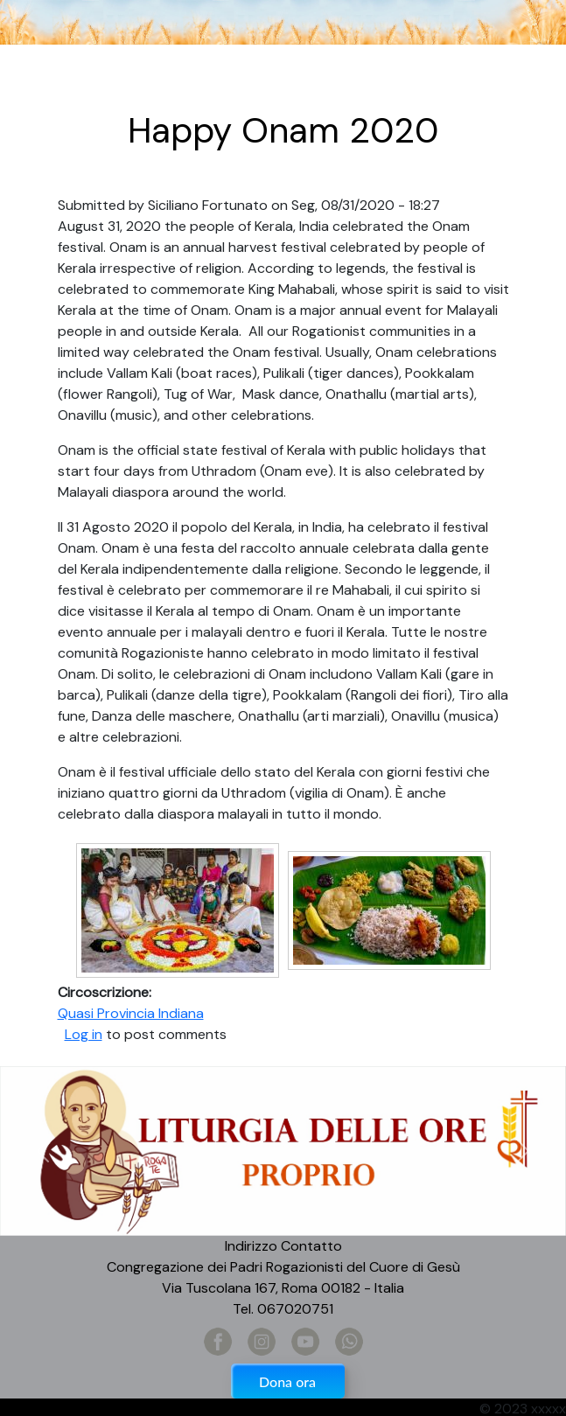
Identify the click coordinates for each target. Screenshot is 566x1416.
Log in (83, 1034)
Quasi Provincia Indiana (131, 1013)
